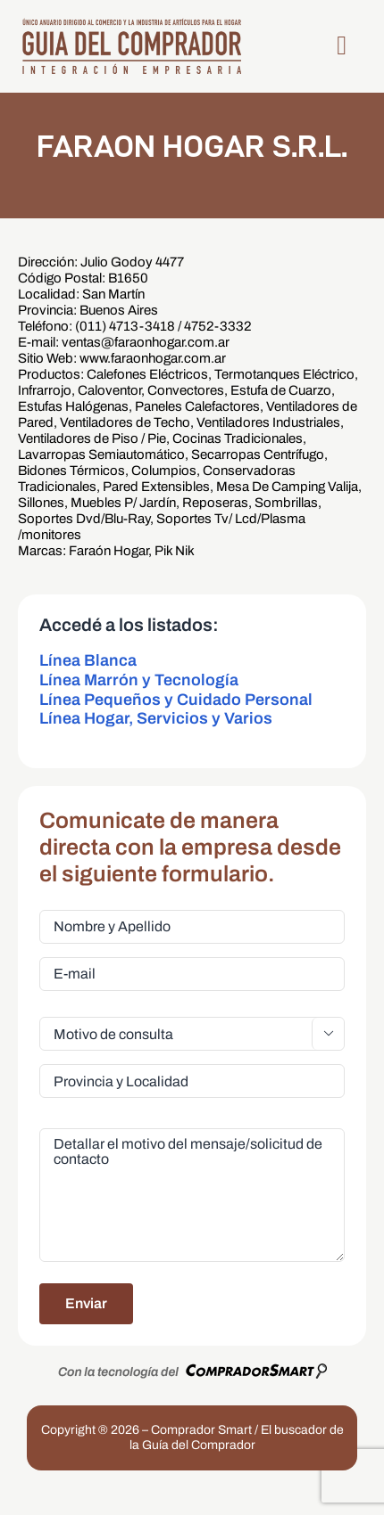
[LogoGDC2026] (132, 23)
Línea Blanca (88, 660)
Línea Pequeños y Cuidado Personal (176, 699)
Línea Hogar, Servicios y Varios (155, 718)
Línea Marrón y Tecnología (138, 680)
